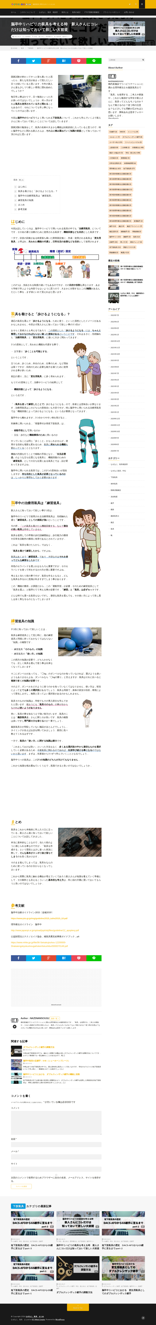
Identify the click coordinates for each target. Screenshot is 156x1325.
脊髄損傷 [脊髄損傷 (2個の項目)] (136, 231)
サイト (14, 1163)
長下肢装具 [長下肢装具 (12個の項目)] (115, 247)
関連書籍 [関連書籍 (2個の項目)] (113, 252)
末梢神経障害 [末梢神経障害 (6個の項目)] (130, 163)
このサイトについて (27, 12)
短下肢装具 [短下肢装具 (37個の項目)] (129, 168)
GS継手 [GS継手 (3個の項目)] (113, 132)
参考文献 (20, 209)
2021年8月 (115, 366)
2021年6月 (115, 379)
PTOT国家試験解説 (91, 12)
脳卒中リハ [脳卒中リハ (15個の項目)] (115, 237)
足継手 (41, 1241)
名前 (14, 1139)
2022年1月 (115, 334)
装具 (112, 525)
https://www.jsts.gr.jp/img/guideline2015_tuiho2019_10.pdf (39, 918)
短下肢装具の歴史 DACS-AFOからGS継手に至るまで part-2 (123, 1247)
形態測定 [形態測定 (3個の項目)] (125, 158)
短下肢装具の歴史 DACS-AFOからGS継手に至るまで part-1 (32, 1292)
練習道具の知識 (23, 200)
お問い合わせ (129, 12)
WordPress (60, 1319)
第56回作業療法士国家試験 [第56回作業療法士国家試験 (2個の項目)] (120, 216)
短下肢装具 (57, 36)
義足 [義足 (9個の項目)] (121, 226)
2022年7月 (115, 315)
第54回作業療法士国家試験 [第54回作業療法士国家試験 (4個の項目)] (120, 195)
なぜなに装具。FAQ (118, 468)
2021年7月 (115, 372)
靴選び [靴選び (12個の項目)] (125, 252)
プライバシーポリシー (111, 12)
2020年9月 (115, 436)
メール (15, 1151)
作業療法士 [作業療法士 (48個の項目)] (138, 147)
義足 (112, 519)
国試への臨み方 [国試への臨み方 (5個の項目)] (116, 153)
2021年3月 (115, 398)
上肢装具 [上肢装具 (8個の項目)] (113, 147)
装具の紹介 (76, 12)
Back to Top (78, 1308)
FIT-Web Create (38, 1319)
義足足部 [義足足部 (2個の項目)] (113, 231)
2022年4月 (115, 328)
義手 (112, 500)
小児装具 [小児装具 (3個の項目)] (113, 158)
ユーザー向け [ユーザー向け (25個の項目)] (115, 142)
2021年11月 (115, 347)
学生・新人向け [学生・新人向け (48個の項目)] (133, 153)
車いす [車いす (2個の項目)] (123, 242)
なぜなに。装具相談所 (119, 462)
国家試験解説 (116, 487)
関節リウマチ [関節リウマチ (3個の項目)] (129, 247)
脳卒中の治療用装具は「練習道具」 (33, 195)
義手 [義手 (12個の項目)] (112, 226)
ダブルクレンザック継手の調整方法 (38, 1047)
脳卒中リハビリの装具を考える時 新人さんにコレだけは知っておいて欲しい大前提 (77, 1247)
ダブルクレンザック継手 (66, 1286)
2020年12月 (115, 417)
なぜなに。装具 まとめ (35, 1316)
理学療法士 (49, 36)
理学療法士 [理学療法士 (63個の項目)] (115, 168)
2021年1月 (115, 410)
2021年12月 (115, 341)
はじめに (20, 186)
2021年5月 (115, 385)
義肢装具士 (115, 513)
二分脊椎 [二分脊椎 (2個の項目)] (125, 147)
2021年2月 (115, 404)
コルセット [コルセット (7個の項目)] (114, 137)
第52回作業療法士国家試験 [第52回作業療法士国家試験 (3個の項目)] (120, 174)
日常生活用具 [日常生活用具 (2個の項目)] (115, 163)
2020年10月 (115, 429)
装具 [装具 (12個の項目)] (136, 237)
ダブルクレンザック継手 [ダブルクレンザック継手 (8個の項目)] (132, 137)
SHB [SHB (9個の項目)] (122, 132)
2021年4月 (115, 391)
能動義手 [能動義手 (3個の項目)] (125, 231)
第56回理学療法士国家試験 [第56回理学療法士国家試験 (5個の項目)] (120, 221)
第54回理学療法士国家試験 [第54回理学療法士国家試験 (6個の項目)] (120, 200)
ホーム (13, 12)
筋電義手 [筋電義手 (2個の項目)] (138, 221)
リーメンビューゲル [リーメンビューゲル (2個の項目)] (133, 142)
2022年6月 (115, 321)
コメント (15, 1107)
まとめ (19, 205)
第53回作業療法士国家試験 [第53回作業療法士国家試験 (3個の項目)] (120, 184)
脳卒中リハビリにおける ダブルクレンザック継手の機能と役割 (51, 1074)
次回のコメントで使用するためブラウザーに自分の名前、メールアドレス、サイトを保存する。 (56, 1179)
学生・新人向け (39, 36)
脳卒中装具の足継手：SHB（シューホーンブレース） (46, 1060)
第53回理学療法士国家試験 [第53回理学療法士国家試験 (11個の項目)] (120, 189)
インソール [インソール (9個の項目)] (133, 132)
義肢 (112, 506)
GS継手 (15, 1241)
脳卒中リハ (66, 36)
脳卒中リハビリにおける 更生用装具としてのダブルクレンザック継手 (123, 1292)
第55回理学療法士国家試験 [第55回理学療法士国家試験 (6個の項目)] (120, 210)
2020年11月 (115, 423)
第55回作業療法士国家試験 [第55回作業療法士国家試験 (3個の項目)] (120, 205)
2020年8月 (115, 442)
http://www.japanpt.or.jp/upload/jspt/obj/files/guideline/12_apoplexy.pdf (45, 930)
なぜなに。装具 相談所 (48, 12)
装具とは (65, 12)
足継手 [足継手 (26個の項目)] (113, 242)
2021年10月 (115, 353)
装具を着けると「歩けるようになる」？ (36, 191)
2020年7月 (115, 448)
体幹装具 (114, 481)
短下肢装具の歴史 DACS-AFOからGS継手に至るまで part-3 (32, 1247)
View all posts (113, 118)
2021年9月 (115, 360)
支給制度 (114, 493)
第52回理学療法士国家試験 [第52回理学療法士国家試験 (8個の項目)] (120, 179)
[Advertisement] (56, 156)
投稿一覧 (54, 1018)
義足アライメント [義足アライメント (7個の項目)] (134, 226)
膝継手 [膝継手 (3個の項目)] (127, 237)
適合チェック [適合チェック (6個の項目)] (136, 242)
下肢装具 (28, 36)
